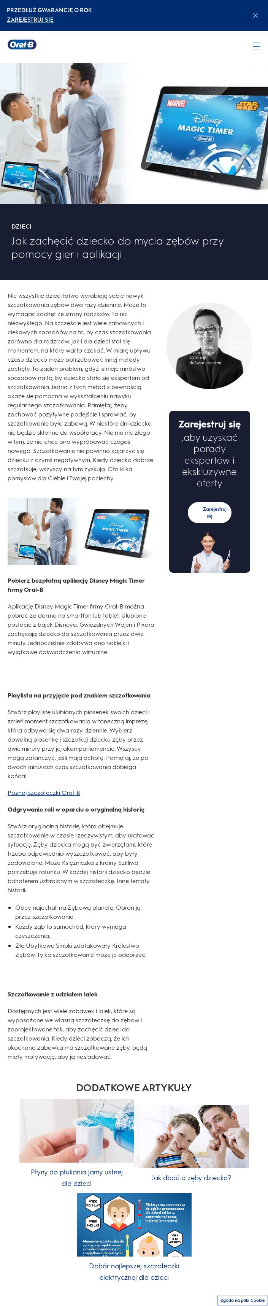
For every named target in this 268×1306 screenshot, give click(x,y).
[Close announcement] (255, 15)
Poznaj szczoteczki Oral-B (44, 792)
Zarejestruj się (215, 513)
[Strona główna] (22, 44)
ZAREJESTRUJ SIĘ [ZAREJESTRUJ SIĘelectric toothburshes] (30, 19)
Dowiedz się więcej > (238, 345)
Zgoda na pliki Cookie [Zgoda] (242, 1300)
